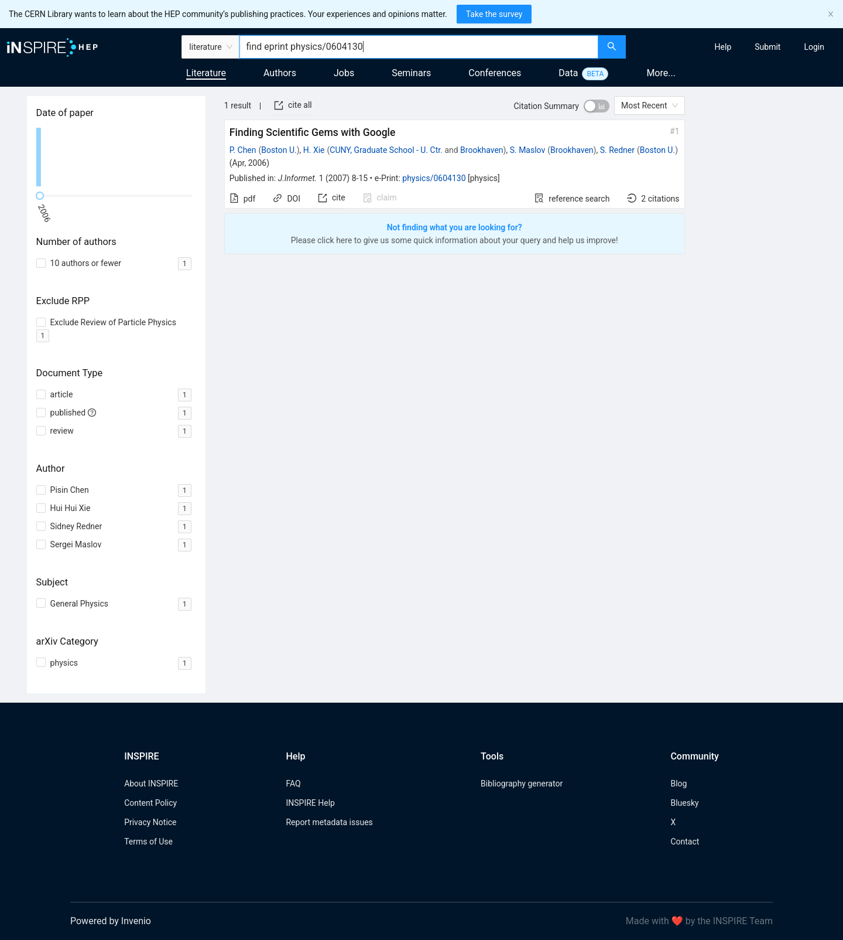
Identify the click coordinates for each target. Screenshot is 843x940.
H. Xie (314, 150)
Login (814, 47)
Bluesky (684, 803)
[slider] (40, 196)
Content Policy (150, 803)
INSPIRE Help (310, 803)
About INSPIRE (151, 783)
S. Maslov (528, 150)
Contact (684, 841)
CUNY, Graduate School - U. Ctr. (386, 150)
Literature (206, 73)
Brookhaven (481, 150)
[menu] (736, 47)
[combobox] (418, 47)
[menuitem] (723, 47)
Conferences (494, 73)
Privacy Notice (150, 822)
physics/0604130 (433, 178)
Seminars (411, 73)
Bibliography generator (522, 783)
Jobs (344, 73)
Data (568, 73)
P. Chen (242, 150)
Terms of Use (148, 841)
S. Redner (617, 150)
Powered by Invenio (110, 921)
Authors (279, 73)
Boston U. (278, 150)
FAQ (293, 783)
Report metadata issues (329, 822)
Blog (678, 783)
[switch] (596, 106)
